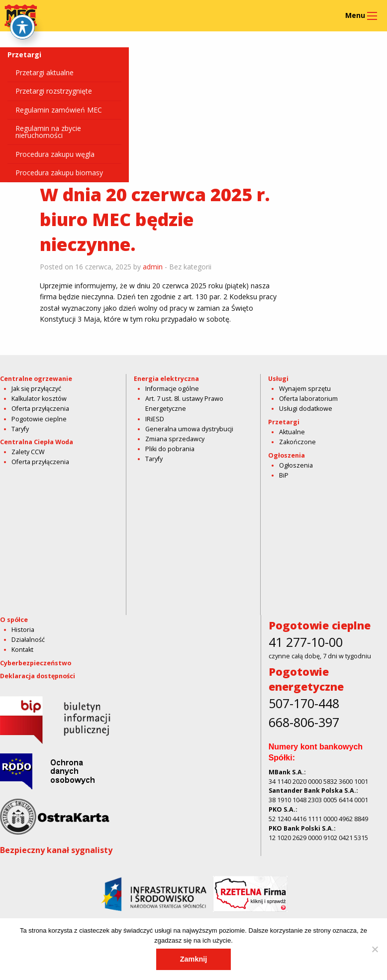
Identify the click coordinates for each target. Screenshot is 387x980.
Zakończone (297, 442)
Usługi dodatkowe (305, 408)
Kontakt (22, 649)
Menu (355, 15)
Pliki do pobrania (169, 449)
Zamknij (193, 959)
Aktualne (292, 432)
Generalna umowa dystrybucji (189, 429)
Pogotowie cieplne (39, 419)
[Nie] (375, 949)
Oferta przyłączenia (40, 408)
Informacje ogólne (172, 388)
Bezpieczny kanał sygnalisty (56, 850)
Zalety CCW (28, 452)
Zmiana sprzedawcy (174, 439)
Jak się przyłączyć (36, 388)
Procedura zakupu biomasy (59, 172)
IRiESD (154, 419)
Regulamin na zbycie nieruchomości (48, 131)
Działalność (28, 639)
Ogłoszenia (296, 465)
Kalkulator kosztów (39, 398)
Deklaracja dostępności (37, 676)
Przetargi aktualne (44, 72)
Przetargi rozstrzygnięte (53, 91)
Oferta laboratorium (308, 398)
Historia (22, 629)
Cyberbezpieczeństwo (35, 663)
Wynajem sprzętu (305, 388)
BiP (284, 475)
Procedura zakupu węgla (55, 154)
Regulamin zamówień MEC (58, 110)
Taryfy (20, 429)
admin (153, 266)
